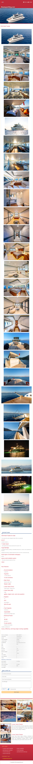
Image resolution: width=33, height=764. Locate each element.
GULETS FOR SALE (6, 753)
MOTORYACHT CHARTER (7, 750)
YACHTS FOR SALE (6, 751)
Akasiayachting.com (8, 7)
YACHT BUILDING (20, 750)
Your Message (16, 684)
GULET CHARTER (20, 748)
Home (25, 2)
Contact (30, 2)
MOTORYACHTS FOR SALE (22, 751)
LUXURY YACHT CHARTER (8, 748)
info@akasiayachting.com (7, 758)
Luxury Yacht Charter (17, 724)
